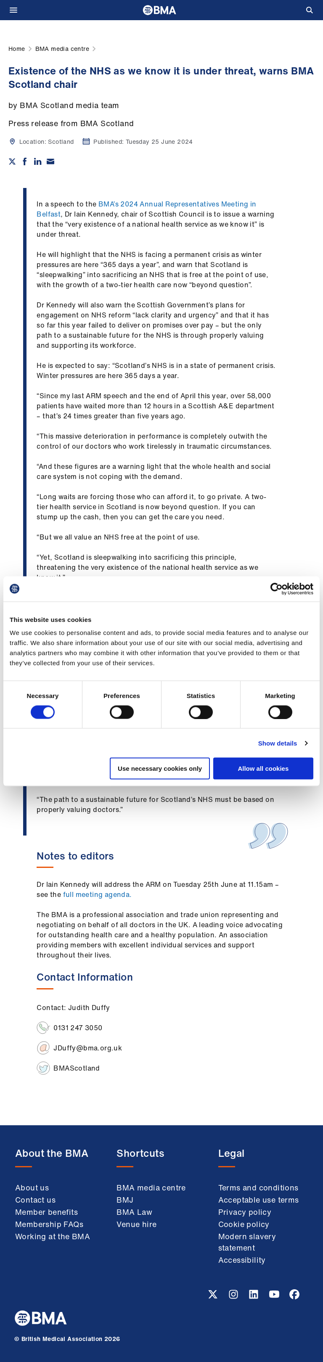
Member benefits (46, 1211)
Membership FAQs (49, 1224)
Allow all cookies (263, 768)
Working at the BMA (52, 1236)
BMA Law (134, 1211)
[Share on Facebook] (25, 161)
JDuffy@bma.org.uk (87, 1048)
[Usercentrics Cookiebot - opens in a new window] (276, 588)
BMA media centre (150, 1187)
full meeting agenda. (97, 894)
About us (32, 1187)
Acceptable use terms (258, 1199)
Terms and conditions (258, 1187)
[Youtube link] (275, 1297)
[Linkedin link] (254, 1297)
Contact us (35, 1199)
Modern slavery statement (247, 1242)
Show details (277, 742)
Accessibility (242, 1259)
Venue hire (136, 1224)
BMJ (124, 1199)
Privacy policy (245, 1211)
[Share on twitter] (12, 161)
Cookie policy (244, 1224)
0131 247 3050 (77, 1028)
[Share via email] (50, 161)
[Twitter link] (214, 1297)
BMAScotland (76, 1068)
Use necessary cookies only (160, 768)
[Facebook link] (294, 1297)
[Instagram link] (234, 1297)
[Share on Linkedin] (38, 161)
